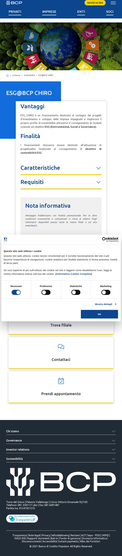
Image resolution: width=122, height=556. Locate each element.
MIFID (105, 535)
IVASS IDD (20, 538)
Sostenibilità (14, 458)
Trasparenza (19, 535)
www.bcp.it (31, 225)
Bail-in (54, 538)
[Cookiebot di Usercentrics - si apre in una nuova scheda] (104, 239)
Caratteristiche (40, 167)
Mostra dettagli (103, 304)
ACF (83, 535)
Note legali (34, 535)
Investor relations (17, 449)
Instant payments (68, 541)
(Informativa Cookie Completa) (73, 273)
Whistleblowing (60, 535)
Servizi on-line (95, 2)
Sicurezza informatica (94, 538)
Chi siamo (12, 431)
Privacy (46, 535)
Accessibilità (50, 541)
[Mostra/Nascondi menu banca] (113, 3)
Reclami (75, 535)
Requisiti (32, 182)
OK (99, 314)
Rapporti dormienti (38, 538)
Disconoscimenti (31, 541)
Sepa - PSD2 (94, 535)
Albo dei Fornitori (90, 541)
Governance (14, 440)
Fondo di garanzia (69, 538)
